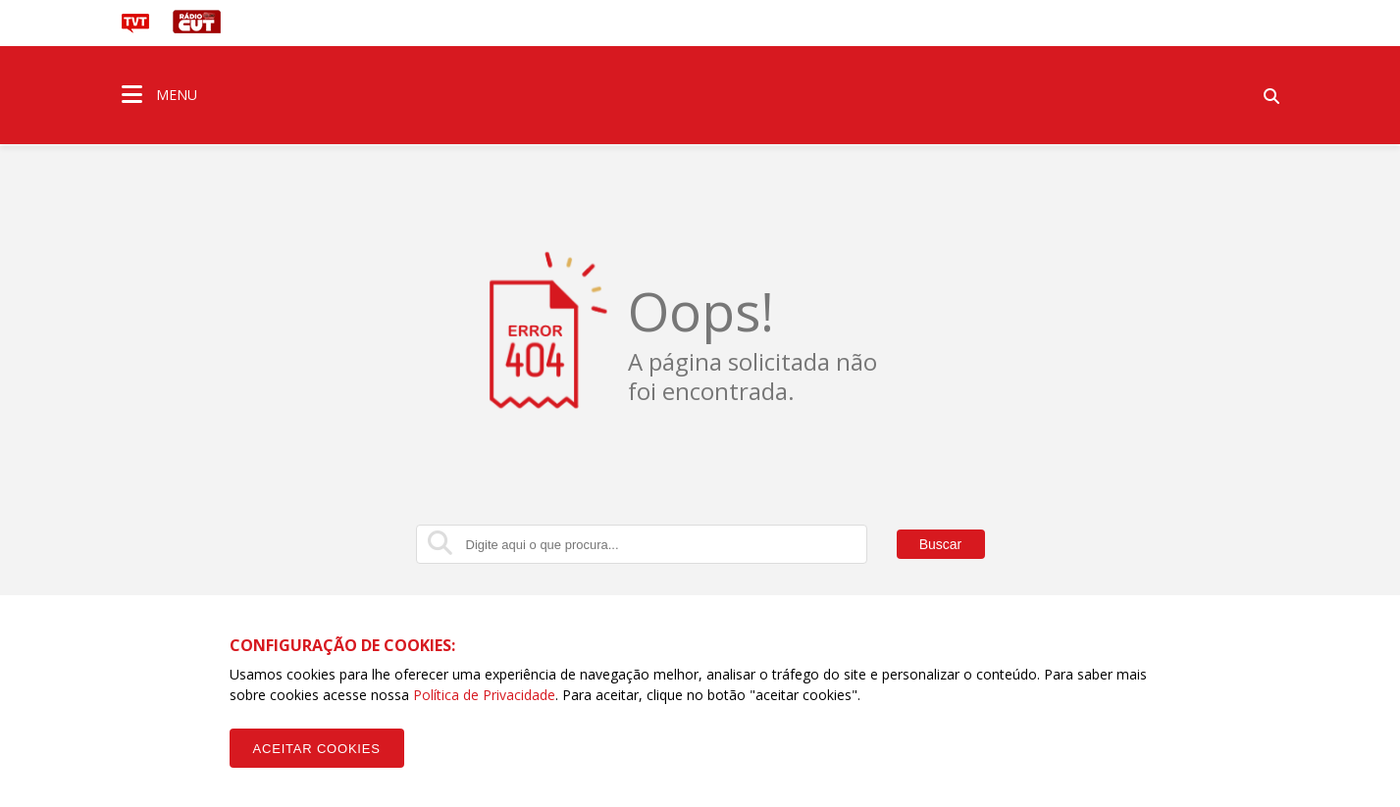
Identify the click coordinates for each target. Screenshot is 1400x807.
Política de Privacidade (484, 694)
